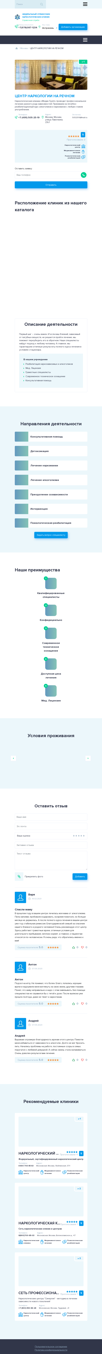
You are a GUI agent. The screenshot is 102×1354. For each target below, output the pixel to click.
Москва (24, 47)
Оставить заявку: (23, 167)
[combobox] (29, 29)
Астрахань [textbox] (28, 28)
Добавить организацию (73, 27)
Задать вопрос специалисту (51, 523)
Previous (13, 707)
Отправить (51, 184)
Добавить (90, 825)
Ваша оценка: (13, 784)
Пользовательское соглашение (41, 1301)
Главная (16, 47)
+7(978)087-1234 (77, 17)
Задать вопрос (61, 1327)
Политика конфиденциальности (40, 1304)
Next (88, 707)
